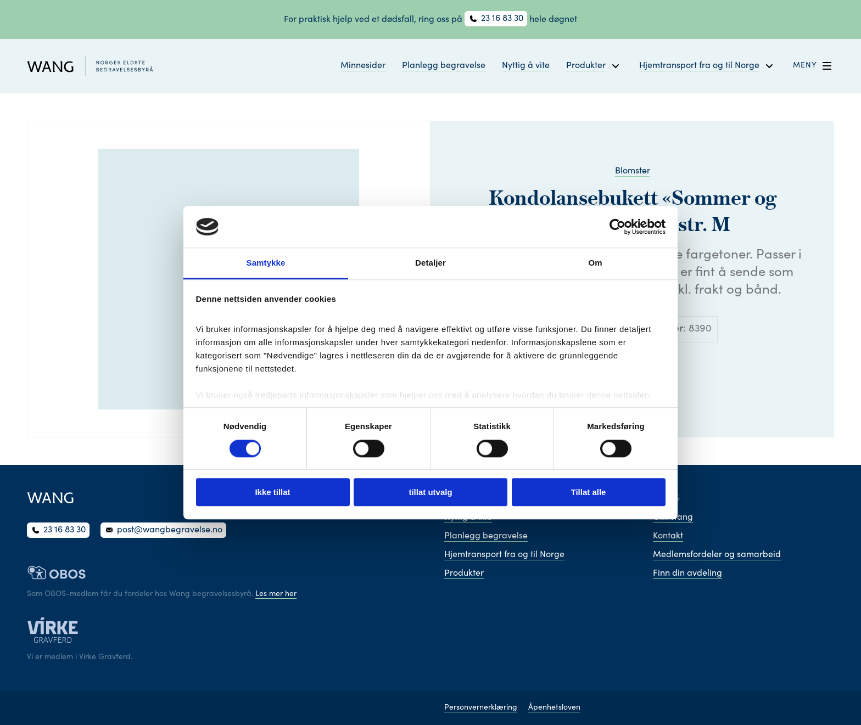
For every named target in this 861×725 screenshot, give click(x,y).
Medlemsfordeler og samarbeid (717, 554)
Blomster (632, 171)
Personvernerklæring (480, 708)
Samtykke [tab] (266, 263)
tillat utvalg (430, 492)
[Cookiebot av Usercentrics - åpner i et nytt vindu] (617, 226)
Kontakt (668, 536)
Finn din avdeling (687, 573)
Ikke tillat (272, 492)
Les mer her (276, 594)
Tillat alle (588, 492)
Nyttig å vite (526, 65)
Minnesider (362, 65)
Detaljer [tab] (430, 263)
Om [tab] (595, 263)
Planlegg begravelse (443, 65)
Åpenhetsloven (554, 708)
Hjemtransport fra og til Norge (504, 554)
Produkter (464, 573)
